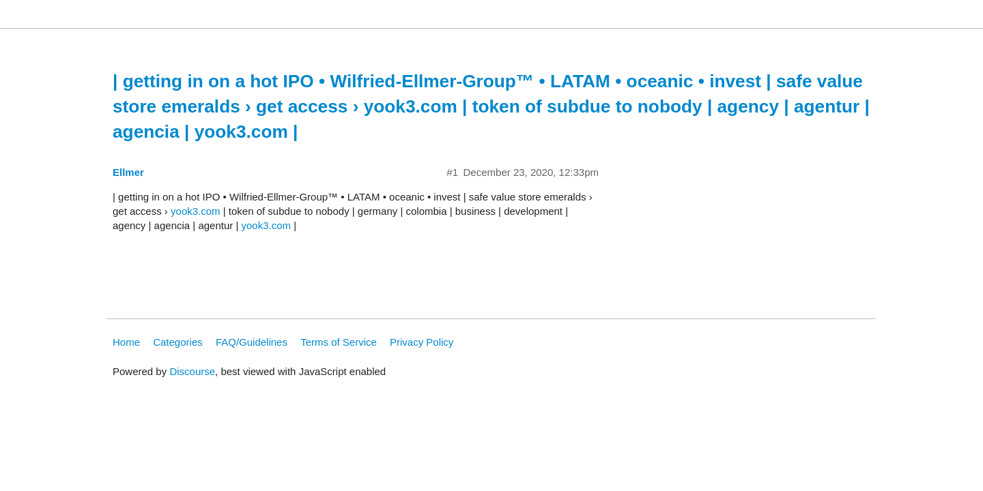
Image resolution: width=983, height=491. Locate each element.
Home (126, 342)
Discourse (192, 371)
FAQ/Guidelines (251, 342)
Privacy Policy (421, 342)
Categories (178, 342)
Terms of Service (338, 342)
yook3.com (195, 211)
